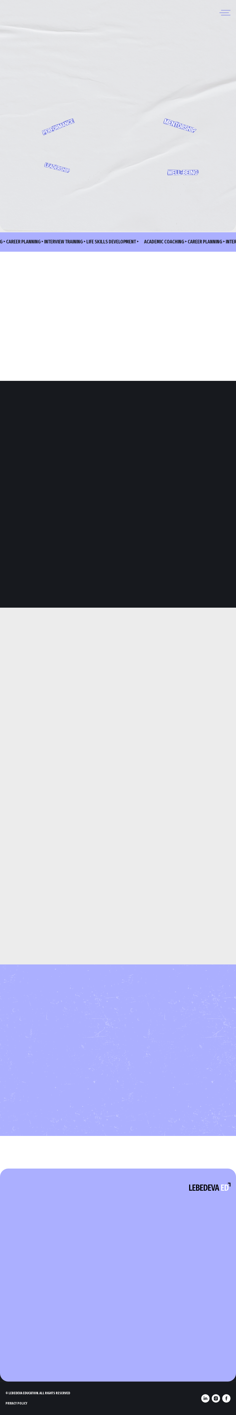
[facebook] (226, 1398)
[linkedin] (205, 1398)
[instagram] (216, 1398)
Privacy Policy (16, 1403)
